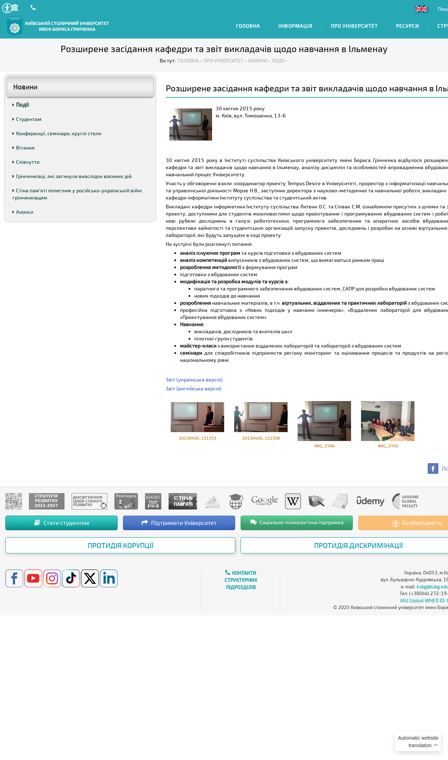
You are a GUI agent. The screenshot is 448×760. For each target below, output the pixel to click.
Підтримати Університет (179, 522)
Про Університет (354, 26)
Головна (248, 26)
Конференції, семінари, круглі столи (56, 133)
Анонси (22, 212)
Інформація (295, 26)
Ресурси (407, 26)
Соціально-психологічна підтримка (297, 522)
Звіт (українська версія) (194, 379)
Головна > (190, 61)
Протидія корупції (120, 545)
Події (20, 104)
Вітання (23, 148)
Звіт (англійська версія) (193, 388)
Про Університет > (225, 61)
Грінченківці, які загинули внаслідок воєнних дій (72, 176)
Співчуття (26, 162)
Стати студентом (61, 522)
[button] (7, 8)
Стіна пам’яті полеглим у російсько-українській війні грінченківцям (77, 194)
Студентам (27, 119)
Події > (279, 61)
